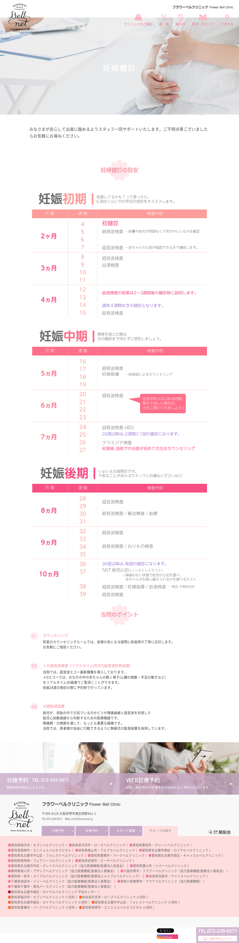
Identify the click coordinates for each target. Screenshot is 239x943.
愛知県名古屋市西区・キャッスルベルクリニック (186, 855)
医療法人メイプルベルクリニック (114, 876)
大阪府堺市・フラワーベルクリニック (150, 871)
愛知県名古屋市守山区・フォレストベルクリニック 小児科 (136, 902)
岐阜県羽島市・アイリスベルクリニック (177, 876)
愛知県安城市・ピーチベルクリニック (105, 860)
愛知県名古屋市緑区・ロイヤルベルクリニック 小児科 (49, 902)
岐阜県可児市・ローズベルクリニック (99, 845)
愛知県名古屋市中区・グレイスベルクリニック (44, 865)
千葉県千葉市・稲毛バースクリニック (38, 886)
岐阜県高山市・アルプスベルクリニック (106, 850)
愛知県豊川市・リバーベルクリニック (160, 865)
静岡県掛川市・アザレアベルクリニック (39, 871)
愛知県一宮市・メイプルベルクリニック (39, 876)
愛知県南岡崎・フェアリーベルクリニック (41, 860)
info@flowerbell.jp (82, 819)
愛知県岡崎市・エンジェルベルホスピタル (41, 850)
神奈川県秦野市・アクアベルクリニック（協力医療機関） (161, 881)
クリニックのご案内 (138, 24)
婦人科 (180, 24)
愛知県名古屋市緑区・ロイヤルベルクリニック (175, 850)
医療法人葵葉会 (99, 881)
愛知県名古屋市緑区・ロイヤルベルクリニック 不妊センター (54, 891)
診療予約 (92, 830)
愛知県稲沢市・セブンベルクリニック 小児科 (43, 897)
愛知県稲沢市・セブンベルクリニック (38, 845)
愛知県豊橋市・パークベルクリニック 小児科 (43, 907)
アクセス (227, 24)
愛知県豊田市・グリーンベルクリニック (161, 845)
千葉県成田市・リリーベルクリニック (38, 881)
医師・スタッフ (203, 24)
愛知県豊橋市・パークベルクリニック (118, 855)
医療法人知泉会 (112, 865)
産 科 (164, 24)
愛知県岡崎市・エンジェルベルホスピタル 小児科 (117, 907)
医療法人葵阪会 (211, 871)
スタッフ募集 (125, 830)
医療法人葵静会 (102, 871)
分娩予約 (58, 830)
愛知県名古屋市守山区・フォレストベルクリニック (47, 855)
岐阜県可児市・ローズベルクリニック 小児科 (114, 897)
